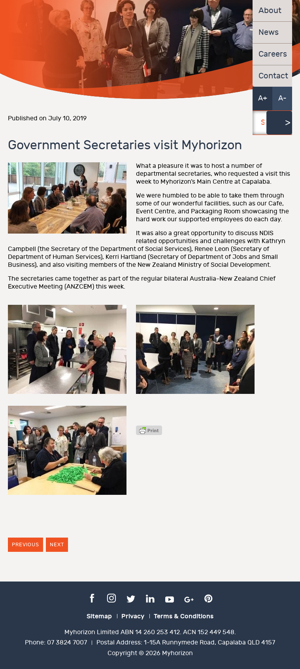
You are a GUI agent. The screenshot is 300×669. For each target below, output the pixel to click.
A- (282, 98)
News (268, 32)
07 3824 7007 (67, 642)
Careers (272, 54)
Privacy (132, 616)
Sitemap (99, 616)
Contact (272, 76)
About (269, 10)
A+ (262, 98)
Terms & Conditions (183, 616)
